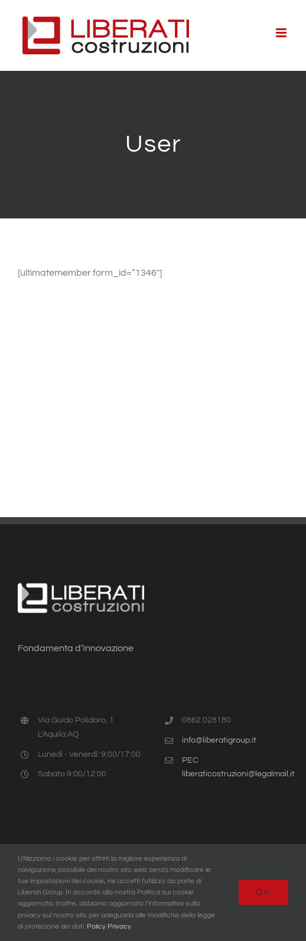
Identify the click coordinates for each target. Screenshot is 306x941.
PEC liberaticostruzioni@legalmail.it (235, 767)
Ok (263, 892)
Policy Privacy (109, 926)
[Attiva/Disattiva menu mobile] (282, 33)
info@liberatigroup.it (219, 740)
